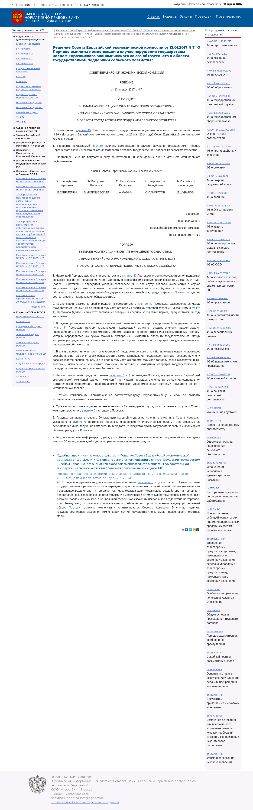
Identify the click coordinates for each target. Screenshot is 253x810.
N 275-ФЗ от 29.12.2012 (218, 113)
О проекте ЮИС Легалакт (51, 5)
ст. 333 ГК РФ (214, 408)
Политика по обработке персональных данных (85, 802)
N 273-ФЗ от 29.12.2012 (218, 83)
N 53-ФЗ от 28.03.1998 (218, 374)
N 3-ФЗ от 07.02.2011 (217, 193)
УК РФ (20, 117)
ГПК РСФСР (23, 321)
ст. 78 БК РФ (213, 509)
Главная (153, 16)
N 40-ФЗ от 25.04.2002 (219, 70)
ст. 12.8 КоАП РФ (216, 538)
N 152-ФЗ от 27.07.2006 (219, 328)
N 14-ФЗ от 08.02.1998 (218, 260)
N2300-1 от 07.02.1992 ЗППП (221, 129)
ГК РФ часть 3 (24, 58)
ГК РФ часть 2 (24, 53)
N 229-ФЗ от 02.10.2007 (219, 357)
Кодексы (170, 16)
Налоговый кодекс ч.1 (29, 102)
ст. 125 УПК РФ (214, 652)
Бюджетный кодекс (28, 43)
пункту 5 (59, 327)
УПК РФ (21, 122)
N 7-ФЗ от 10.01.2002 (217, 176)
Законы (186, 16)
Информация (21, 5)
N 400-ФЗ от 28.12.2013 (219, 41)
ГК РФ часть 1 (24, 48)
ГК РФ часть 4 (24, 63)
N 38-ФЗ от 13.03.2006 (218, 163)
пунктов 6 (145, 482)
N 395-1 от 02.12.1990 (217, 387)
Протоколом (182, 292)
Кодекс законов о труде (30, 363)
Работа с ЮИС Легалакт (88, 5)
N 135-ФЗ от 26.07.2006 (219, 222)
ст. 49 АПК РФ (214, 716)
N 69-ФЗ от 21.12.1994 (218, 54)
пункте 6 (89, 410)
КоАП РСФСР (24, 358)
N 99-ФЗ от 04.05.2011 (218, 239)
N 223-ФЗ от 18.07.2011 (218, 273)
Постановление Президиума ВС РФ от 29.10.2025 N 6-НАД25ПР (30, 298)
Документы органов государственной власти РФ (31, 163)
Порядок (97, 145)
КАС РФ (20, 76)
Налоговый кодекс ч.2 (29, 107)
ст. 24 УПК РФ (214, 669)
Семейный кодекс (27, 112)
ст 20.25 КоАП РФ (216, 463)
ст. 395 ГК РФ (214, 437)
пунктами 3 (116, 375)
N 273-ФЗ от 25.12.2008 (219, 146)
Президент (204, 16)
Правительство (228, 16)
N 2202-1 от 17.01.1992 (217, 298)
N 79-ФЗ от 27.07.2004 (218, 96)
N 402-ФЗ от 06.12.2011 (218, 205)
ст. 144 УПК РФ (215, 631)
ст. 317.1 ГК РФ (214, 420)
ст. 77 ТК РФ (213, 610)
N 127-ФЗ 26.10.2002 (217, 311)
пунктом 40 (83, 130)
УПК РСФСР (23, 381)
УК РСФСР (22, 376)
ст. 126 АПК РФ (214, 695)
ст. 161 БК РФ (213, 589)
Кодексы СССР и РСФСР (30, 312)
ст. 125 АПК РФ (214, 754)
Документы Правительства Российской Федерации (30, 153)
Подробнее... (38, 306)
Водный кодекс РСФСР (30, 316)
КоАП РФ (21, 81)
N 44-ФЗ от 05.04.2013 (219, 345)
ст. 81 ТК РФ (213, 488)
